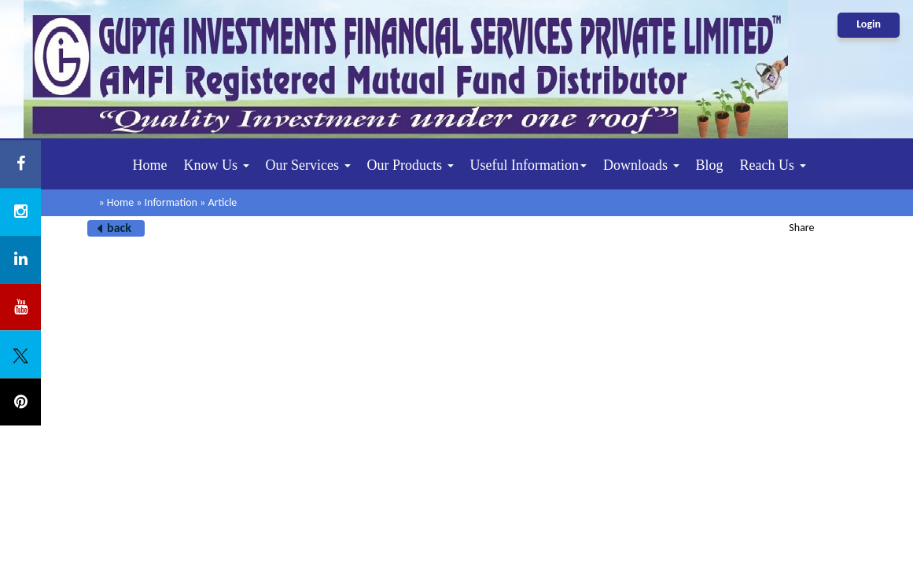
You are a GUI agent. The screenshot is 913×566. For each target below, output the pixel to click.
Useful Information (528, 165)
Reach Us (773, 165)
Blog (709, 165)
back (119, 227)
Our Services (308, 165)
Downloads (641, 165)
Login (868, 24)
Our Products (410, 165)
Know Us (216, 165)
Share (801, 227)
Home (150, 165)
